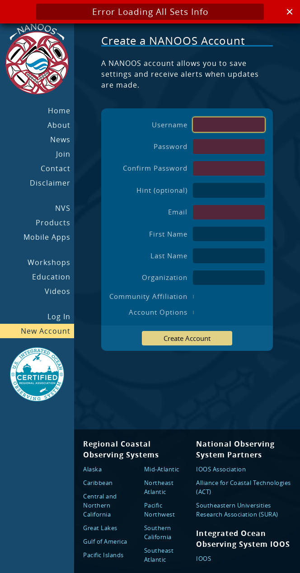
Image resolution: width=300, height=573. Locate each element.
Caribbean (98, 483)
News (60, 139)
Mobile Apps (46, 237)
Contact (55, 168)
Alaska (92, 469)
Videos (57, 291)
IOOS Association (221, 469)
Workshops (49, 262)
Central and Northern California (100, 505)
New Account (45, 331)
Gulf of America (105, 541)
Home (59, 111)
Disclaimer (50, 183)
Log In (58, 316)
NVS (62, 208)
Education (51, 277)
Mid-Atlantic (161, 469)
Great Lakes (100, 528)
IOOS (203, 558)
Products (53, 223)
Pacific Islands (103, 555)
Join (63, 154)
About (58, 125)
